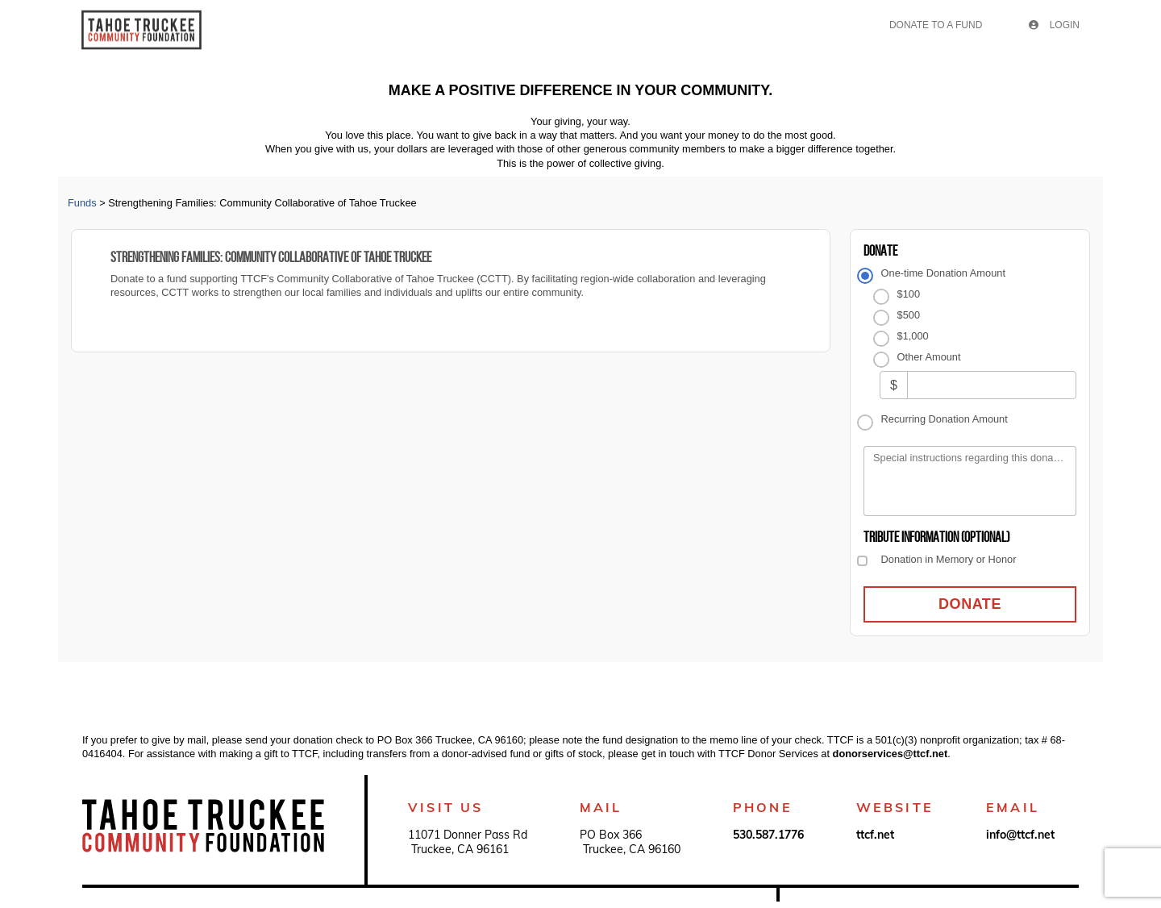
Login (1054, 25)
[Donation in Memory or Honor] (862, 561)
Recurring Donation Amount (944, 419)
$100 (908, 294)
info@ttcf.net (1020, 834)
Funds (82, 203)
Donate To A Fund (935, 25)
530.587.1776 (768, 834)
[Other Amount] (991, 385)
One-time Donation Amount (943, 273)
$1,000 (913, 336)
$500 (908, 315)
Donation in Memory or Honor (949, 559)
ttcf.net (875, 834)
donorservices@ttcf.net (890, 754)
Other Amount (929, 357)
